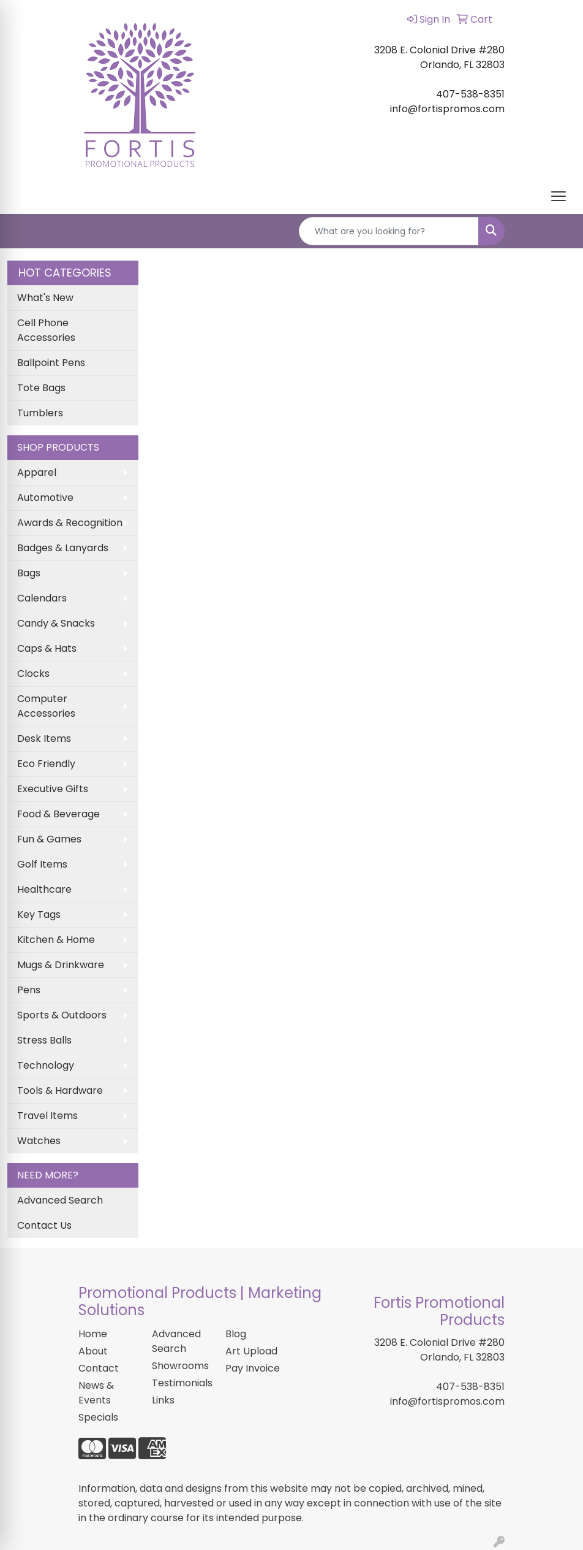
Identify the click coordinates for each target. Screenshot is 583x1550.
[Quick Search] (389, 231)
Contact (98, 1368)
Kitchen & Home (56, 940)
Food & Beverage (58, 814)
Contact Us (44, 1225)
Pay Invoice (252, 1368)
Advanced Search (60, 1200)
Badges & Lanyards (62, 548)
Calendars (42, 598)
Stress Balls (44, 1040)
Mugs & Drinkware (60, 965)
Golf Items (42, 864)
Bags (28, 573)
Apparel (36, 472)
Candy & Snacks (56, 623)
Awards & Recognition (69, 523)
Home (92, 1334)
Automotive (45, 498)
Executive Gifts (52, 789)
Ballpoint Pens (51, 363)
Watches (39, 1141)
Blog (235, 1334)
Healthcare (44, 889)
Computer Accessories (46, 706)
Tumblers (40, 413)
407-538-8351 (470, 1387)
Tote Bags (41, 388)
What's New (45, 298)
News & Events (96, 1392)
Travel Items (47, 1116)
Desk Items (44, 738)
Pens (28, 990)
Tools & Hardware (60, 1090)
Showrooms (180, 1366)
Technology (45, 1065)
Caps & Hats (47, 648)
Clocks (33, 673)
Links (163, 1400)
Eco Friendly (46, 764)
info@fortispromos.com (447, 1401)
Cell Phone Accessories (46, 330)
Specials (98, 1417)
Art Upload (251, 1351)
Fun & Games (49, 839)
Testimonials (181, 1383)
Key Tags (39, 914)
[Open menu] (558, 196)
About (93, 1351)
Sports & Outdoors (62, 1015)
